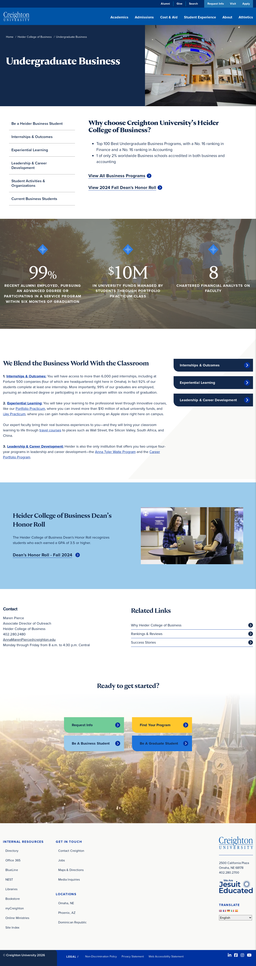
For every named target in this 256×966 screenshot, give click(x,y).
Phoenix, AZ (66, 912)
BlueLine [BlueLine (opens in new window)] (11, 869)
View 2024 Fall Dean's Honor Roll (122, 187)
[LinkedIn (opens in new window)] (229, 955)
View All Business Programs (116, 176)
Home (9, 37)
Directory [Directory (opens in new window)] (11, 850)
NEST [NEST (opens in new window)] (9, 879)
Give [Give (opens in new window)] (179, 4)
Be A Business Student (91, 743)
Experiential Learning (29, 150)
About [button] (227, 17)
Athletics (246, 17)
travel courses (50, 430)
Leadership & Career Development (29, 165)
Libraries (11, 889)
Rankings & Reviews (146, 633)
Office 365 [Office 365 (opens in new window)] (12, 860)
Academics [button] (119, 17)
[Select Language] (235, 917)
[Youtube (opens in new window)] (249, 955)
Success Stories (143, 642)
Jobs (61, 860)
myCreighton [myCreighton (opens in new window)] (14, 908)
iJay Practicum (14, 414)
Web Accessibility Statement (166, 956)
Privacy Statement (133, 956)
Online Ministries (17, 917)
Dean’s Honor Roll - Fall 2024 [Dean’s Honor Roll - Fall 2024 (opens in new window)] (42, 555)
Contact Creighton (71, 850)
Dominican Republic (72, 922)
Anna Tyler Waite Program (115, 451)
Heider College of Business (35, 37)
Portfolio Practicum (30, 408)
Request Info (215, 4)
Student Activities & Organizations (28, 183)
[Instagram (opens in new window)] (242, 955)
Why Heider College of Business (156, 625)
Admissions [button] (144, 17)
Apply (246, 4)
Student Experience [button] (200, 17)
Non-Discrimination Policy (101, 956)
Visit (233, 4)
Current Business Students (34, 199)
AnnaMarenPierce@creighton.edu (29, 639)
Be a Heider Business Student (37, 123)
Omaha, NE (66, 903)
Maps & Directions (71, 869)
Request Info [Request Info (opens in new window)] (82, 725)
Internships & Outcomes (32, 137)
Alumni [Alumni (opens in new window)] (164, 4)
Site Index (12, 927)
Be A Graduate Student (159, 743)
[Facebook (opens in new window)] (236, 955)
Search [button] (192, 4)
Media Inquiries (69, 879)
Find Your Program (155, 725)
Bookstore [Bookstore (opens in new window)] (12, 898)
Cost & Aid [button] (169, 17)
